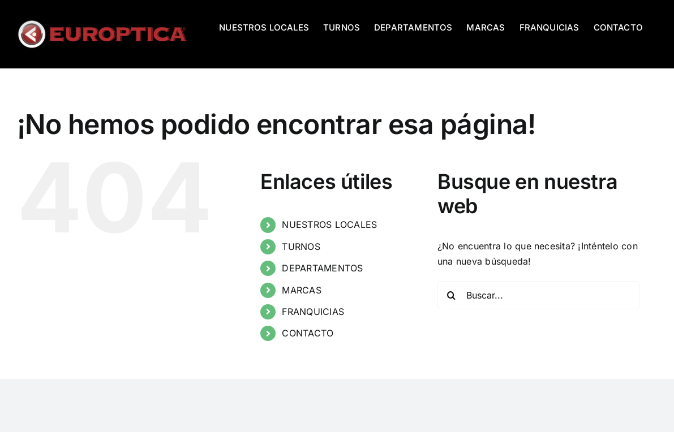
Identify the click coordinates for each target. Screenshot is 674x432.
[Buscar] (451, 295)
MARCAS (301, 290)
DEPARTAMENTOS (322, 268)
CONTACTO (307, 333)
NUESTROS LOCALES (329, 224)
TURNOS (301, 246)
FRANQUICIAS (313, 311)
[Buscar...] (538, 295)
